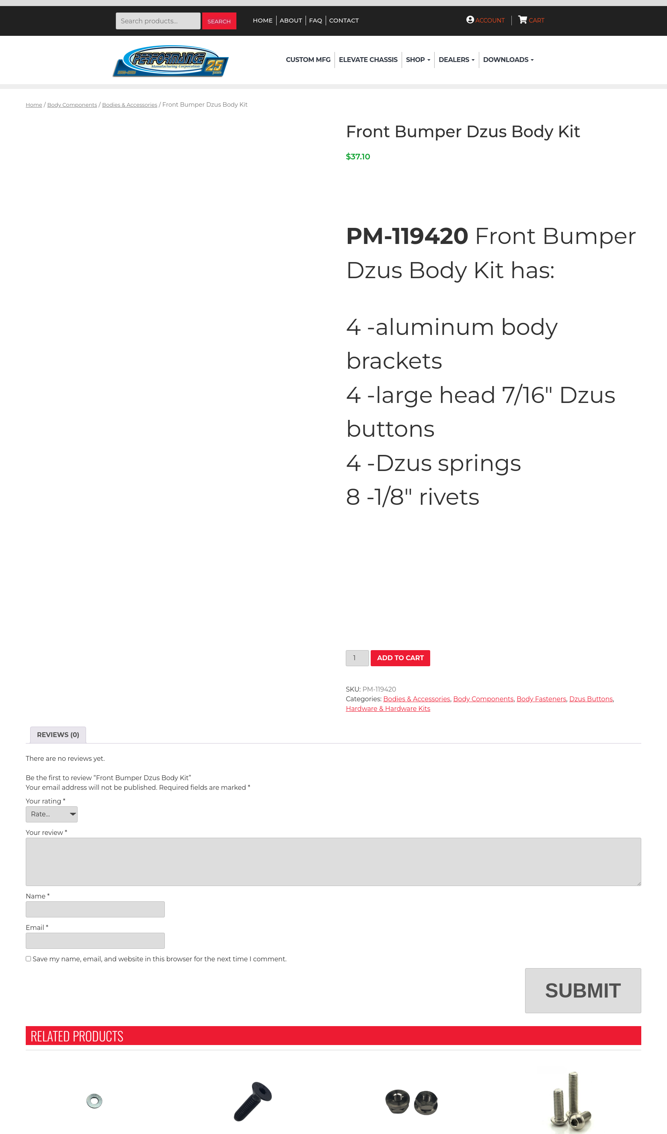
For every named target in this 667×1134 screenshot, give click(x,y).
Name (37, 896)
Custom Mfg (308, 60)
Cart (531, 20)
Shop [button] (418, 60)
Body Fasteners (541, 699)
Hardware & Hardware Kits (388, 709)
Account (485, 20)
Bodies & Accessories (129, 104)
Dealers (456, 60)
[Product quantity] (357, 658)
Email (37, 928)
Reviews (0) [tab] (58, 735)
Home (263, 20)
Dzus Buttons (591, 699)
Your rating (46, 801)
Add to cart (400, 658)
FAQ (315, 20)
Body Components (72, 104)
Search (219, 21)
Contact (344, 20)
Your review (46, 833)
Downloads (508, 60)
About (291, 20)
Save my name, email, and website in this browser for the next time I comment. (160, 959)
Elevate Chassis (368, 60)
